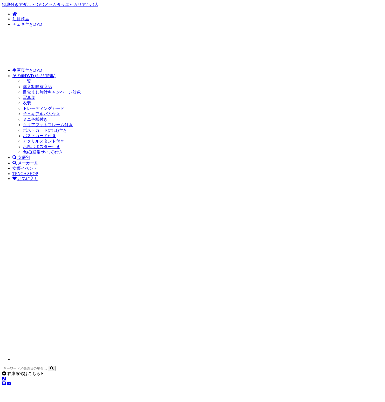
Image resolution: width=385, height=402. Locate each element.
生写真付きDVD (27, 70)
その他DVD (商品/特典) (34, 75)
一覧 (27, 81)
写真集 (29, 97)
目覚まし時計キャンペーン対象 (52, 92)
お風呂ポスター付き (41, 146)
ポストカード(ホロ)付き (45, 130)
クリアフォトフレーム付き (48, 125)
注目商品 (20, 19)
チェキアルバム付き (41, 114)
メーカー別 (25, 163)
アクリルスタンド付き (43, 141)
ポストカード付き (39, 135)
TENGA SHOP (25, 173)
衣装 (27, 103)
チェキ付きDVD (27, 24)
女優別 (21, 157)
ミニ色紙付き (35, 119)
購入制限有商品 (37, 86)
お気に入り (25, 178)
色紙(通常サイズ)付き (43, 152)
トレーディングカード (43, 108)
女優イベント (24, 168)
